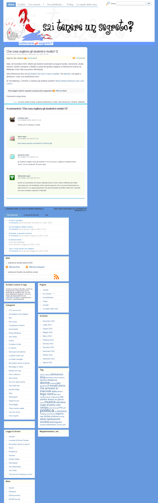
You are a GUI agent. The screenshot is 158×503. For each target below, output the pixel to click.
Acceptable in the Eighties (18, 314)
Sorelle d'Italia (14, 389)
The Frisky (13, 470)
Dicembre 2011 (48, 347)
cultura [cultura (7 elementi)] (61, 378)
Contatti (46, 305)
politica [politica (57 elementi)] (47, 410)
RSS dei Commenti (36, 267)
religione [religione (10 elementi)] (59, 414)
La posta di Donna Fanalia (19, 440)
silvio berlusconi (64, 102)
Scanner (12, 455)
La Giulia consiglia (16, 359)
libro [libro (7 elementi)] (59, 394)
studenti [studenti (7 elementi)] (43, 425)
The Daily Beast (15, 467)
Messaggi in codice (16, 367)
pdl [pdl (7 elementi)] (64, 408)
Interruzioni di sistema (17, 352)
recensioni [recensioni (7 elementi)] (50, 414)
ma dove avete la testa (26, 102)
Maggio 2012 (48, 332)
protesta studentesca (44, 102)
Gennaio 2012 (48, 344)
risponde (66, 74)
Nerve (11, 448)
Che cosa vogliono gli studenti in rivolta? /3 (70, 209)
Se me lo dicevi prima (17, 382)
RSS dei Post (14, 267)
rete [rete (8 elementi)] (41, 416)
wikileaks (81, 102)
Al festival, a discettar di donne (20, 233)
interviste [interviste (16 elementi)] (45, 391)
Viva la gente (32, 58)
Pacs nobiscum (14, 374)
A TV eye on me (15, 310)
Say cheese (13, 378)
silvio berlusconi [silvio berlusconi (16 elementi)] (50, 419)
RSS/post (12, 491)
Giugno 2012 (47, 329)
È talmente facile (15, 240)
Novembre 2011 (49, 351)
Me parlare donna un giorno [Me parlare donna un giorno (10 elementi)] (52, 398)
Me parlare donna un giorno (19, 363)
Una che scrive (14, 412)
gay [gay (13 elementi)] (58, 383)
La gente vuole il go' (16, 355)
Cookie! (21, 4)
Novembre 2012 (49, 321)
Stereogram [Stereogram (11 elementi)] (56, 422)
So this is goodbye (16, 220)
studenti (74, 102)
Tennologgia (13, 404)
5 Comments (13, 236)
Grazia (11, 340)
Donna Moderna (15, 333)
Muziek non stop (15, 371)
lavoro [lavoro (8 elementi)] (60, 391)
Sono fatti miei (14, 386)
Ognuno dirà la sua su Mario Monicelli (25, 209)
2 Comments (13, 223)
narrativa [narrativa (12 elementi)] (61, 402)
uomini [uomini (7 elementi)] (59, 425)
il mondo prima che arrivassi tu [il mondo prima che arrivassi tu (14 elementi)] (52, 387)
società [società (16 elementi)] (44, 421)
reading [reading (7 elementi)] (43, 414)
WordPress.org (14, 499)
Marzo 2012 (47, 336)
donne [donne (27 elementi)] (45, 383)
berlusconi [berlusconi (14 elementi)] (57, 374)
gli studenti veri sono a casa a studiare (43, 74)
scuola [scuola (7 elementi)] (61, 416)
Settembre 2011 (49, 359)
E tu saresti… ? (36, 4)
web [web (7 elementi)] (64, 425)
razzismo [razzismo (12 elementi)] (62, 411)
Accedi (11, 488)
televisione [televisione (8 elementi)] (51, 424)
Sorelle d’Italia (14, 459)
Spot (10, 393)
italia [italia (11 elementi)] (54, 391)
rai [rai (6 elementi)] (55, 411)
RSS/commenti (14, 495)
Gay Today (13, 337)
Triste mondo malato (16, 408)
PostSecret (13, 451)
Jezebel (12, 437)
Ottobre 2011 (48, 355)
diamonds (22, 176)
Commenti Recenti (31, 215)
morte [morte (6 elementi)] (42, 402)
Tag (46, 215)
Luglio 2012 (47, 325)
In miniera (12, 348)
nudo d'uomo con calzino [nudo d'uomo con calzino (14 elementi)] (50, 406)
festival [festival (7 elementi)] (53, 383)
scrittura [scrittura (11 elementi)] (54, 416)
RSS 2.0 (59, 91)
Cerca (113, 3)
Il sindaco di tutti (15, 344)
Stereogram (13, 397)
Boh (10, 318)
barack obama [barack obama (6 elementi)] (45, 375)
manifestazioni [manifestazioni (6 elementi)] (45, 397)
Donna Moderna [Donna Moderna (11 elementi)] (48, 380)
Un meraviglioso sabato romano (21, 227)
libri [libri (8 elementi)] (55, 394)
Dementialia (13, 329)
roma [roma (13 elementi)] (47, 416)
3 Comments (13, 229)
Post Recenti (12, 215)
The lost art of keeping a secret (20, 474)
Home (11, 4)
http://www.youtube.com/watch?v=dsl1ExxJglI (35, 143)
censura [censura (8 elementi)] (49, 377)
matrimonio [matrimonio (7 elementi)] (55, 397)
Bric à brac (13, 322)
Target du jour (14, 401)
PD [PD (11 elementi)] (60, 407)
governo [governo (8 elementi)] (43, 386)
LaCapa (21, 118)
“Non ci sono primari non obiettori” (21, 249)
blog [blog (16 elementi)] (42, 377)
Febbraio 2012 (48, 340)
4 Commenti (80, 58)
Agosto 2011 (47, 362)
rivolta (55, 102)
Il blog (70, 4)
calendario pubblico (13, 297)
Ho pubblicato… (55, 4)
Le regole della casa (86, 4)
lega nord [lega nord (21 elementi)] (46, 394)
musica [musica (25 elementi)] (50, 402)
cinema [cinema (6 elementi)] (55, 378)
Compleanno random (17, 325)
